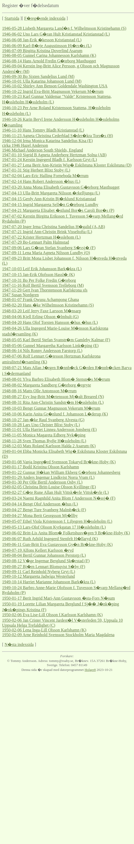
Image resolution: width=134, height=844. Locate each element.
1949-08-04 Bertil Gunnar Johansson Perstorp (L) (44, 555)
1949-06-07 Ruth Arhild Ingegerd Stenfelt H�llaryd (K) (50, 538)
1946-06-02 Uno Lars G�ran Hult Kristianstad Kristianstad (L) (56, 34)
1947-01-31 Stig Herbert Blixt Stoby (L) (36, 170)
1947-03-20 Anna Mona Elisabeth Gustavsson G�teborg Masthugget (61, 187)
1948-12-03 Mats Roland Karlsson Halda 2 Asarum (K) (49, 446)
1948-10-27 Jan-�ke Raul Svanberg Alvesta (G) (43, 420)
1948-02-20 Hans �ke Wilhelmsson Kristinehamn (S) (48, 305)
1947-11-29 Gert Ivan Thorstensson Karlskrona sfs (44, 290)
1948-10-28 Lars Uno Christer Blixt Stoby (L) (41, 425)
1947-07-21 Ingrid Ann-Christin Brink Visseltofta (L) (47, 231)
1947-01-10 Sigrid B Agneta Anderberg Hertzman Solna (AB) (54, 155)
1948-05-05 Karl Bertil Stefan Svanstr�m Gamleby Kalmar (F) (56, 340)
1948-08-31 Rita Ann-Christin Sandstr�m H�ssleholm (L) (53, 402)
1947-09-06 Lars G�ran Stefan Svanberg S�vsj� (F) (48, 247)
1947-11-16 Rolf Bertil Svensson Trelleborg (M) (43, 285)
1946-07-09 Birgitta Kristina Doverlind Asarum (42, 50)
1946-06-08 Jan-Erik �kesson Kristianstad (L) (41, 40)
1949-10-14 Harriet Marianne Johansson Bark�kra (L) (48, 582)
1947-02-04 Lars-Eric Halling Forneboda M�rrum (45, 175)
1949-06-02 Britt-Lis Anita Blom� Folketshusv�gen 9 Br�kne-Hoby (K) (66, 533)
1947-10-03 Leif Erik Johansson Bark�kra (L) (42, 269)
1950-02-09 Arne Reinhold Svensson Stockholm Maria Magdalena (58, 634)
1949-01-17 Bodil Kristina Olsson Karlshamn (40, 467)
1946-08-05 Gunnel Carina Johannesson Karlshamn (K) (49, 55)
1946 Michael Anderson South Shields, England (42, 150)
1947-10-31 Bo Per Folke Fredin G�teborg (39, 280)
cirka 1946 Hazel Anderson (25, 145)
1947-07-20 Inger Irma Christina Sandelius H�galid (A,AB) (53, 226)
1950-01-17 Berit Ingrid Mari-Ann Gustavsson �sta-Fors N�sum (58, 598)
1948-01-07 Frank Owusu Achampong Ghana (40, 299)
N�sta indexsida (19, 644)
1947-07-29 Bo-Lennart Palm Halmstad (35, 242)
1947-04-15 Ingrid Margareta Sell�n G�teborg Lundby (50, 204)
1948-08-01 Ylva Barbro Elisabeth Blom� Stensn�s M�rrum (56, 379)
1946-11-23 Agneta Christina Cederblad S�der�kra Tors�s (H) (57, 135)
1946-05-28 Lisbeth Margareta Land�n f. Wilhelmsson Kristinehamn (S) (64, 28)
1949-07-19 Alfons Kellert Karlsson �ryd (38, 550)
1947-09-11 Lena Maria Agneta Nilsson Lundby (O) (46, 252)
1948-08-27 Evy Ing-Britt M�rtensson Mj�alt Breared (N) (53, 396)
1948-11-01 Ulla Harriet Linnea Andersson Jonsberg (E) (49, 429)
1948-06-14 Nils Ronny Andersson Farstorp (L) (42, 350)
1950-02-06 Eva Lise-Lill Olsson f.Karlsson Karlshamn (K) (52, 614)
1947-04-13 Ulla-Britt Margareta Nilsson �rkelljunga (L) (51, 193)
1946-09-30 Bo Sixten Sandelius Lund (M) (38, 76)
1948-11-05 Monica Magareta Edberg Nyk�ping (43, 435)
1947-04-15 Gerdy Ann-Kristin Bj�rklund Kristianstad (49, 199)
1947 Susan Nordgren (20, 295)
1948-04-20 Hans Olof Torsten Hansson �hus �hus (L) (50, 322)
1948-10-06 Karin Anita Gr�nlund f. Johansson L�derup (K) (55, 414)
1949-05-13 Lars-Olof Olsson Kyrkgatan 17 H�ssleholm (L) (54, 527)
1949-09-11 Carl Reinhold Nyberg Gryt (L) (38, 571)
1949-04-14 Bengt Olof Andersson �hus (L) (40, 504)
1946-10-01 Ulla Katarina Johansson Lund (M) (41, 81)
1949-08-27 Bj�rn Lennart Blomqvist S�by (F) (43, 566)
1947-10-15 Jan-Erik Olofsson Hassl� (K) (38, 274)
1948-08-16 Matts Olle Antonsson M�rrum (39, 391)
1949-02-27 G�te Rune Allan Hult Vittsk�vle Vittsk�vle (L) (55, 492)
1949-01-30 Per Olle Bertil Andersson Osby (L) (42, 482)
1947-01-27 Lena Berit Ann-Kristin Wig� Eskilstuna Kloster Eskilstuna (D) (66, 165)
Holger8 (90, 670)
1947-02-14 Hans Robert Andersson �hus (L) (41, 181)
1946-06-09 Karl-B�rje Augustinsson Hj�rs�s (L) (46, 45)
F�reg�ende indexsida (44, 18)
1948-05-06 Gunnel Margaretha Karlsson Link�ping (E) (50, 345)
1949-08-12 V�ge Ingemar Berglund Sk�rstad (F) (46, 561)
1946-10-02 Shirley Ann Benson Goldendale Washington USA (54, 86)
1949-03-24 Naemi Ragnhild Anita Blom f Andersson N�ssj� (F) (58, 498)
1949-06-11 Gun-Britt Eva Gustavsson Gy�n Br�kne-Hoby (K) (57, 544)
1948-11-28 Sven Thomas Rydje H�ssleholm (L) (44, 441)
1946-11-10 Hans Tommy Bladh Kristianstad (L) (43, 130)
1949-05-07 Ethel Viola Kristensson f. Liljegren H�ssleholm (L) (57, 521)
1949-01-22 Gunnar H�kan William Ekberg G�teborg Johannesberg (61, 472)
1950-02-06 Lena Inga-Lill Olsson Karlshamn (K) (44, 630)
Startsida (11, 18)
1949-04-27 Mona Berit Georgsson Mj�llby (40, 515)
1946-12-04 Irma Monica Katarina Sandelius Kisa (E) (47, 140)
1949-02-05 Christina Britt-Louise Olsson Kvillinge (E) (49, 487)
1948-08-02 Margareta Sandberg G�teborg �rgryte (46, 385)
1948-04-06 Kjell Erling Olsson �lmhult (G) (40, 316)
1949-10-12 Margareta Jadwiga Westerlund (38, 576)
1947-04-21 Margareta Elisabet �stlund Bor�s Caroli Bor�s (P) (58, 210)
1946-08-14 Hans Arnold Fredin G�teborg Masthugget (49, 61)
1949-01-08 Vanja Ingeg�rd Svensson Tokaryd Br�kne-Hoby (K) (59, 462)
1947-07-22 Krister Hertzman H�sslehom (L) (41, 237)
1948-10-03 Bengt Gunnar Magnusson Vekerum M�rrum (51, 408)
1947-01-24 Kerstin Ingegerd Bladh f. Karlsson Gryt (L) (49, 159)
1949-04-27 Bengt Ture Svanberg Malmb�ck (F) (44, 510)
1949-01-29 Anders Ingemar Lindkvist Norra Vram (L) (48, 477)
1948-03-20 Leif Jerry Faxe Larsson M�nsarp (41, 311)
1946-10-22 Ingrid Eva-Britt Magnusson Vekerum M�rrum (53, 91)
